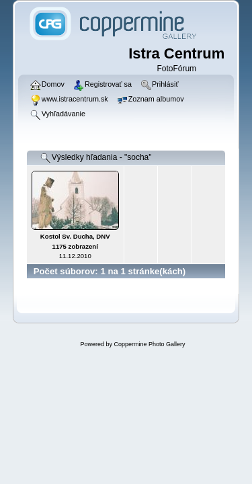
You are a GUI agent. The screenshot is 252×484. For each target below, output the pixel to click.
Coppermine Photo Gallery (149, 344)
